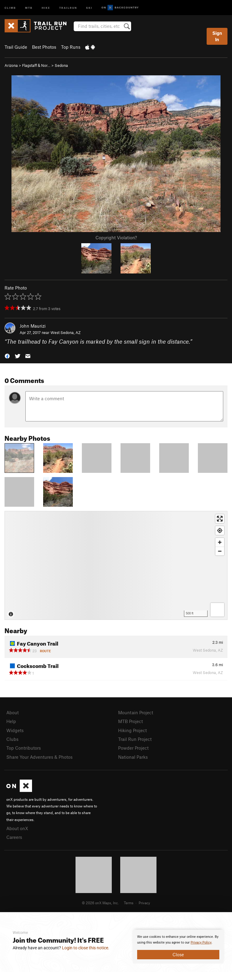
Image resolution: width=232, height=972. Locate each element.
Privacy (144, 903)
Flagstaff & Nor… (36, 65)
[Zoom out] (219, 551)
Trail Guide (16, 47)
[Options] (217, 610)
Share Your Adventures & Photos (39, 757)
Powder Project (133, 748)
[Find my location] (219, 530)
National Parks (133, 757)
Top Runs (70, 47)
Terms (129, 903)
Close (178, 954)
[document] (178, 946)
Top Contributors (23, 748)
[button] (7, 355)
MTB (29, 7)
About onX (17, 828)
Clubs (12, 739)
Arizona (11, 65)
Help (11, 721)
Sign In (217, 36)
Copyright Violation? (116, 237)
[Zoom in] (219, 542)
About (12, 712)
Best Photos (44, 47)
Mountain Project (135, 712)
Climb (10, 7)
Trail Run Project (135, 739)
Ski (89, 7)
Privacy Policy (201, 942)
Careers (14, 837)
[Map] (116, 565)
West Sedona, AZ (65, 332)
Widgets (15, 730)
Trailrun (68, 7)
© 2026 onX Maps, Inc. (100, 903)
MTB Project (130, 721)
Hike (46, 7)
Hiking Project (132, 730)
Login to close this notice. (85, 947)
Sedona (61, 65)
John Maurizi (33, 326)
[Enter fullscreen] (219, 518)
